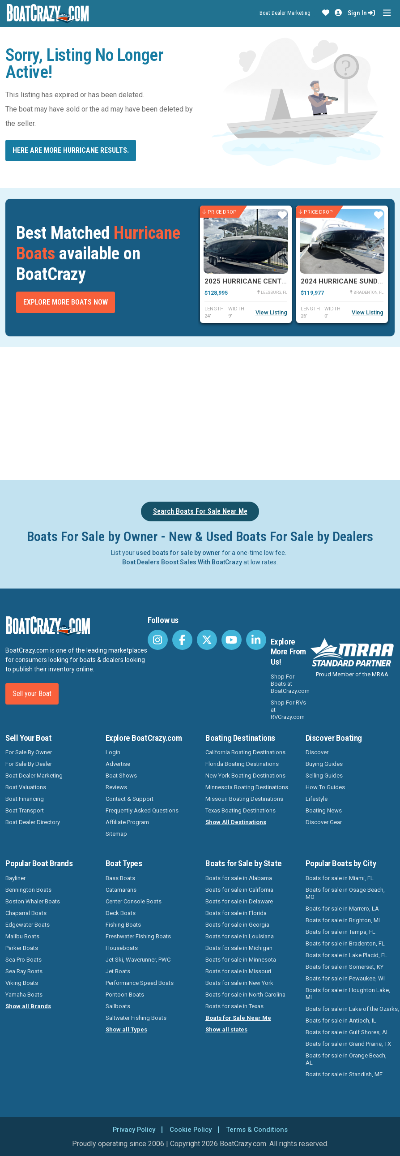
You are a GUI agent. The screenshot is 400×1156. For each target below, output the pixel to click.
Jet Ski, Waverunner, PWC (138, 959)
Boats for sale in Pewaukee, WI (345, 978)
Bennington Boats (28, 889)
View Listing (271, 312)
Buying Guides (324, 764)
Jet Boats (118, 971)
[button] (325, 13)
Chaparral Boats (26, 913)
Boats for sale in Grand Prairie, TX (348, 1043)
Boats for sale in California (239, 889)
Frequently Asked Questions (142, 810)
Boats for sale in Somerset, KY (344, 966)
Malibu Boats (22, 936)
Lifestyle (317, 798)
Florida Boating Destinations (242, 764)
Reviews (116, 787)
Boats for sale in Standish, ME (344, 1074)
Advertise (118, 764)
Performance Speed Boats (140, 983)
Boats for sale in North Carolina (245, 994)
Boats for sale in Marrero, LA (342, 908)
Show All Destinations (235, 822)
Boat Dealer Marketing (285, 12)
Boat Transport (24, 810)
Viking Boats (21, 983)
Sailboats (118, 1006)
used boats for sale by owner (178, 552)
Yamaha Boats (24, 994)
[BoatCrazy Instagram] (158, 640)
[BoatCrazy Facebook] (182, 640)
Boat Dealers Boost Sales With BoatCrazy (182, 562)
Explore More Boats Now (65, 302)
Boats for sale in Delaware (239, 901)
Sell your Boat (32, 693)
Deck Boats (121, 913)
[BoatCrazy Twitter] (207, 640)
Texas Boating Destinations (240, 810)
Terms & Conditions (260, 1129)
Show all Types (126, 1029)
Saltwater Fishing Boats (136, 1017)
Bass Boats (120, 878)
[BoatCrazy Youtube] (231, 640)
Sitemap (116, 833)
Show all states (226, 1029)
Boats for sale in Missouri (238, 971)
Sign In (361, 13)
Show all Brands (28, 1006)
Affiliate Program (127, 822)
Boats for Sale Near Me (238, 1017)
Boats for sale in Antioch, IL (341, 1020)
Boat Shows (121, 775)
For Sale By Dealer (28, 764)
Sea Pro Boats (23, 959)
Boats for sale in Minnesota (240, 959)
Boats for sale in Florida (236, 913)
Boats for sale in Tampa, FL (340, 931)
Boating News (324, 810)
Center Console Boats (134, 901)
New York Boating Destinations (245, 775)
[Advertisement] (200, 412)
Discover (317, 752)
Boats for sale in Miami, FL (340, 878)
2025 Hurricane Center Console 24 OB (274, 281)
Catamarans (121, 889)
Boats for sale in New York (239, 983)
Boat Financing (24, 798)
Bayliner (15, 878)
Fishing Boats (123, 924)
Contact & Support (129, 798)
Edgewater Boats (27, 924)
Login (113, 752)
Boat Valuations (25, 787)
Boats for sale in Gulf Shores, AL (347, 1032)
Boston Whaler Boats (32, 901)
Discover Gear (324, 822)
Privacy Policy (130, 1129)
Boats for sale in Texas (234, 1006)
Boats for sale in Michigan (238, 948)
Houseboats (122, 948)
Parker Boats (21, 948)
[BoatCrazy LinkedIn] (256, 640)
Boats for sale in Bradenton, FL (345, 943)
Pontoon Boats (125, 994)
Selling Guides (324, 775)
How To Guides (325, 787)
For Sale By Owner (28, 752)
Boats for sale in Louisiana (239, 936)
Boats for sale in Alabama (238, 878)
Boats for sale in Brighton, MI (343, 920)
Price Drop (219, 212)
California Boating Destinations (245, 752)
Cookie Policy (190, 1129)
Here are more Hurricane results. (71, 150)
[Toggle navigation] (387, 13)
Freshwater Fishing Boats (138, 936)
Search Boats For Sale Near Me (200, 511)
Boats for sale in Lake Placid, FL (346, 955)
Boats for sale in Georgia (237, 924)
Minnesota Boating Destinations (246, 787)
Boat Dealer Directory (32, 822)
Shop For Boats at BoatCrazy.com (290, 683)
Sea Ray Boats (24, 971)
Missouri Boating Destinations (244, 798)
